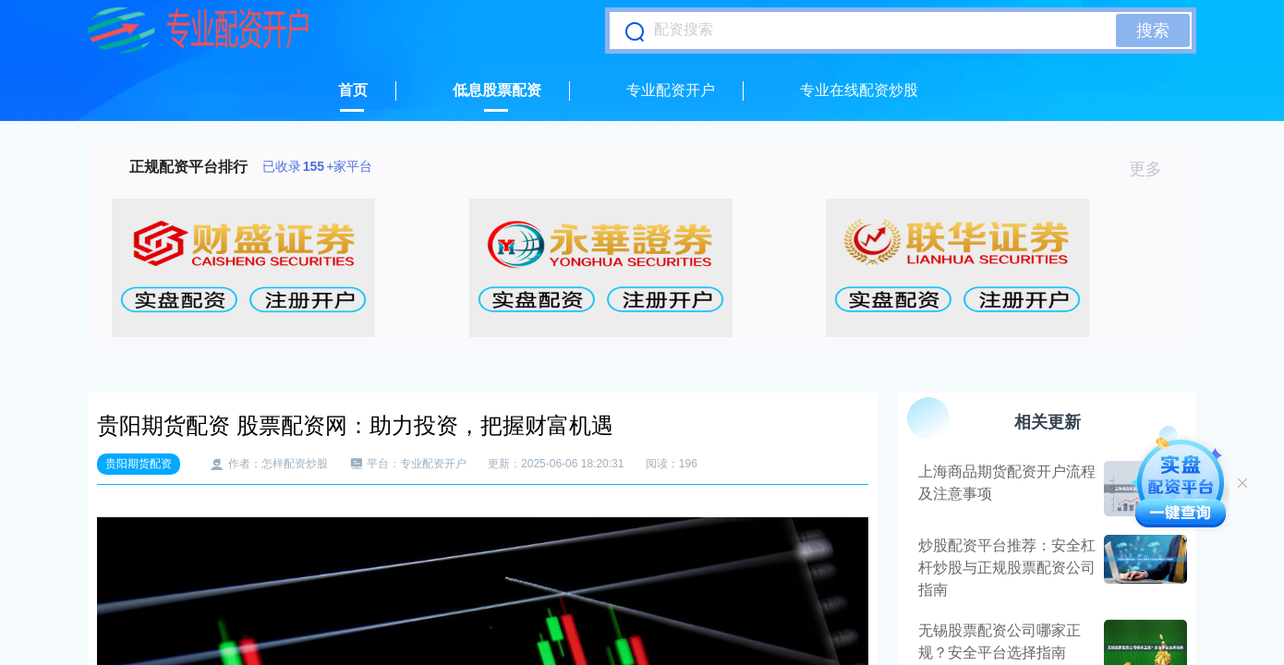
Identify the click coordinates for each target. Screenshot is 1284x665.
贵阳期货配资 (138, 463)
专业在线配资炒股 (859, 90)
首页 (353, 90)
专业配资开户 (670, 90)
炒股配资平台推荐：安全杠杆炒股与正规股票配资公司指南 (1007, 568)
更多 (1153, 169)
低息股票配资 (497, 90)
